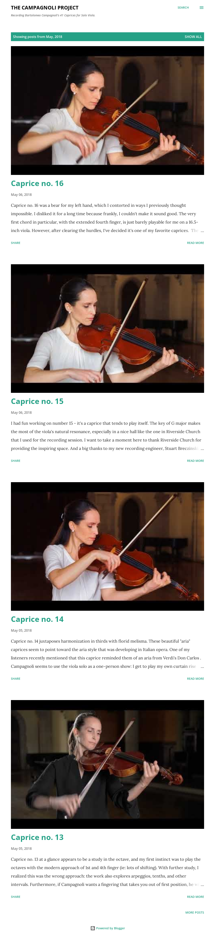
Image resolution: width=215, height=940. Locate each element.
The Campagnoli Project (45, 7)
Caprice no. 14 (37, 619)
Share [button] (15, 243)
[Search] (183, 7)
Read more (195, 243)
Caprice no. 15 (37, 401)
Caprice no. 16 (37, 183)
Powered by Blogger (107, 928)
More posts (194, 912)
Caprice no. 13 (37, 837)
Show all (193, 36)
